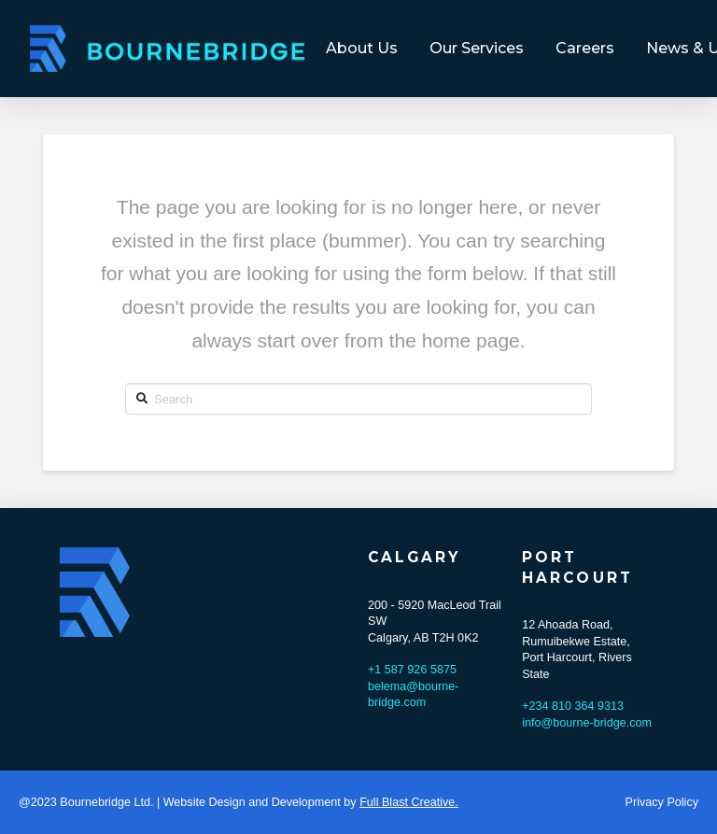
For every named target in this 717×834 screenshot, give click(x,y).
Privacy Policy (662, 802)
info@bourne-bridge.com (587, 722)
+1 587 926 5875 (412, 669)
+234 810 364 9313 (573, 706)
